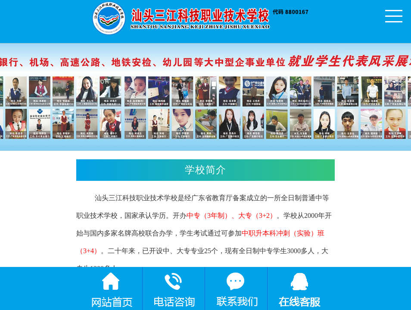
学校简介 (257, 171)
